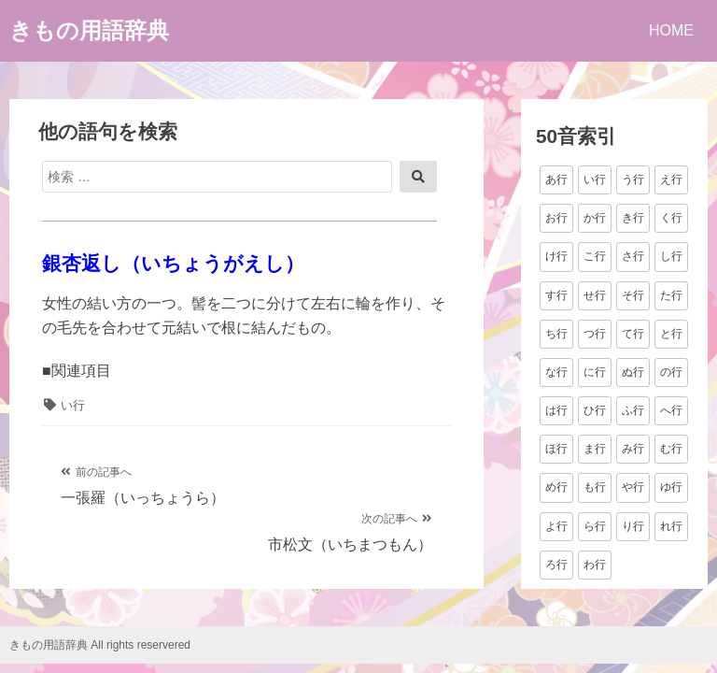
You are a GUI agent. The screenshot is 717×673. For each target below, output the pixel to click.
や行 (633, 487)
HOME (671, 30)
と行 (671, 333)
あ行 (556, 179)
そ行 (633, 295)
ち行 (556, 333)
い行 (73, 405)
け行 (556, 256)
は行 (556, 410)
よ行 (556, 526)
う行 (633, 179)
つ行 (594, 333)
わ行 (594, 564)
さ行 (633, 256)
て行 (633, 333)
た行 (671, 295)
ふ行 (633, 410)
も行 (594, 487)
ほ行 (556, 448)
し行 (671, 256)
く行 (671, 217)
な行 (556, 372)
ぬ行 (633, 372)
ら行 (594, 526)
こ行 (594, 256)
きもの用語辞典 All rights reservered (99, 645)
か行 (594, 217)
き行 (633, 217)
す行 (556, 295)
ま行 (594, 448)
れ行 (671, 526)
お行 (556, 217)
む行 (671, 448)
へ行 (671, 410)
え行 (671, 179)
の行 (671, 372)
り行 (633, 526)
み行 (633, 448)
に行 (594, 372)
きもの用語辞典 (89, 30)
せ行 (594, 295)
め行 (556, 487)
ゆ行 (671, 487)
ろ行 (556, 564)
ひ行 (594, 410)
